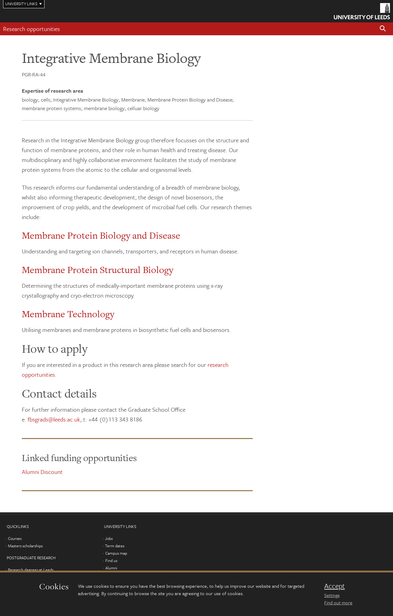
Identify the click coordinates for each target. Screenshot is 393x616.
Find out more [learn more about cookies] (338, 602)
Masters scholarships (25, 546)
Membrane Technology (68, 313)
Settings (332, 595)
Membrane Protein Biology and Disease (101, 235)
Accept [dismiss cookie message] (334, 586)
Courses (14, 538)
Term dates (114, 546)
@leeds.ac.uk (64, 419)
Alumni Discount (42, 472)
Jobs (109, 538)
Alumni (111, 568)
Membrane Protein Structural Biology (97, 269)
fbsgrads (38, 419)
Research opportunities (31, 29)
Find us (111, 560)
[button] (383, 29)
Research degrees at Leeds (30, 570)
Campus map (116, 553)
